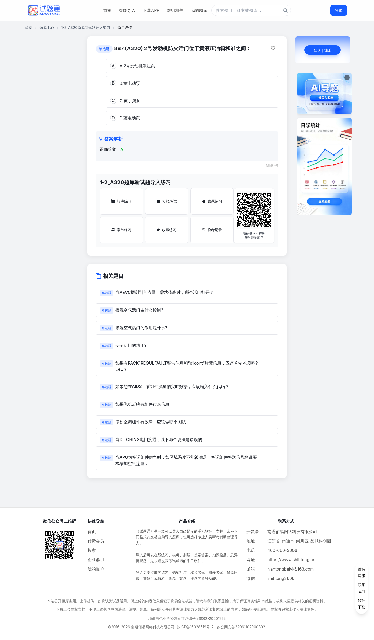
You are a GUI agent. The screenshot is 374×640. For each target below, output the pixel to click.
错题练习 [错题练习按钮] (212, 201)
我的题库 (199, 10)
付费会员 (96, 541)
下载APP (151, 10)
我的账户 (96, 569)
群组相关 (175, 10)
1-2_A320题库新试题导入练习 (85, 27)
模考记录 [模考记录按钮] (212, 230)
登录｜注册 (322, 50)
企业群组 (96, 559)
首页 (107, 10)
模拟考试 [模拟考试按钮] (167, 201)
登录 (339, 10)
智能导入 (127, 10)
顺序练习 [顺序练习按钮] (121, 201)
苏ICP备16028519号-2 (195, 627)
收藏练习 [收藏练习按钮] (167, 230)
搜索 (92, 550)
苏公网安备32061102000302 (241, 627)
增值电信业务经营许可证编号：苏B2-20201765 (187, 618)
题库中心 (46, 27)
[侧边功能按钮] (361, 588)
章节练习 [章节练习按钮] (121, 230)
